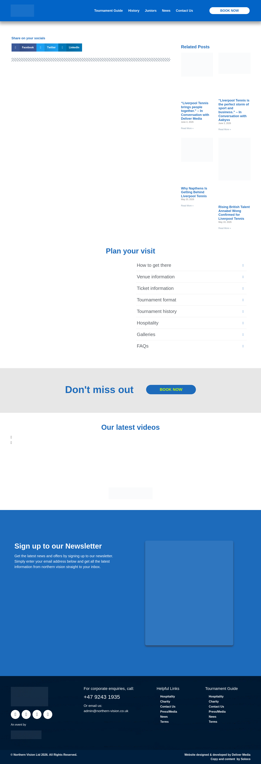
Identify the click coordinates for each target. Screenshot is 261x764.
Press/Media (168, 711)
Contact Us (184, 10)
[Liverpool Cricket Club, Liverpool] (72, 308)
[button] (24, 47)
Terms (164, 721)
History (133, 10)
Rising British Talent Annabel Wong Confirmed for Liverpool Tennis (234, 212)
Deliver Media (241, 754)
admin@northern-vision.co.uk (106, 711)
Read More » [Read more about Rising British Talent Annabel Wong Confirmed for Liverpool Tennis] (224, 228)
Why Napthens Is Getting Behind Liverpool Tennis (194, 192)
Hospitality (167, 696)
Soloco (245, 759)
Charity (165, 701)
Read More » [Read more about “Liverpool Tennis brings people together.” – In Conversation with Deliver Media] (187, 128)
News (166, 10)
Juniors (151, 10)
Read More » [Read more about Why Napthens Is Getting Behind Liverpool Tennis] (187, 205)
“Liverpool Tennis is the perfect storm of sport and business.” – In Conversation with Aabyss (233, 110)
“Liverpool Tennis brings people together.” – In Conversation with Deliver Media (195, 110)
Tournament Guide (108, 10)
